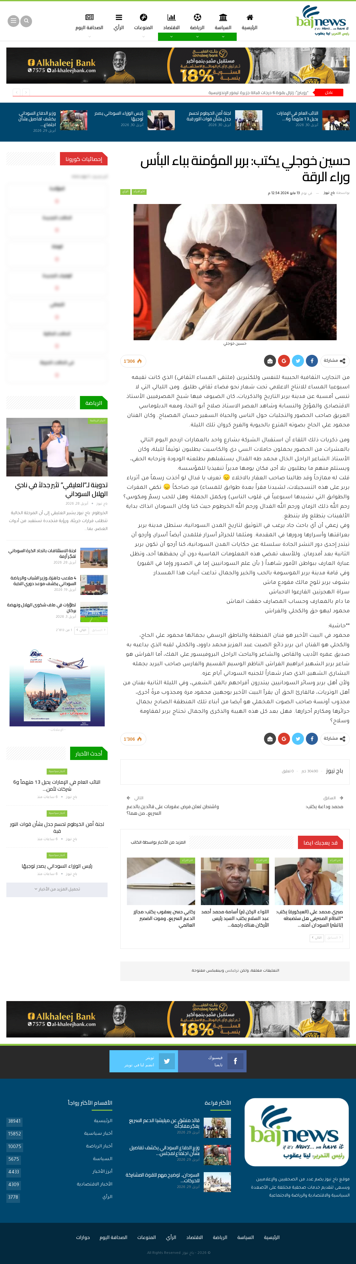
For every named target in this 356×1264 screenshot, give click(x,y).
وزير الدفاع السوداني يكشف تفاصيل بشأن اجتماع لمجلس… (164, 1150)
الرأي (109, 21)
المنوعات (134, 21)
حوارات (83, 1237)
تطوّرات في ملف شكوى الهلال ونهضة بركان (41, 608)
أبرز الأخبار (102, 1172)
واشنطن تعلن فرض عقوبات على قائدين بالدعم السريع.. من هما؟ (173, 810)
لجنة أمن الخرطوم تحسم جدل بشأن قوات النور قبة (209, 116)
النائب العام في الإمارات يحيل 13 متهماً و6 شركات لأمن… (57, 785)
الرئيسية (245, 21)
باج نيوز (188, 1253)
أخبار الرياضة (97, 420)
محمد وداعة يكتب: (324, 806)
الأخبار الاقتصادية (94, 1184)
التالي (317, 938)
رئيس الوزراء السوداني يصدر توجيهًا (119, 116)
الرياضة (190, 21)
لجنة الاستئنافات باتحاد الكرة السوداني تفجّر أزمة (42, 553)
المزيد (86, 21)
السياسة (217, 21)
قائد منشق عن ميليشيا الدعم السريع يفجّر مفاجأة (164, 1123)
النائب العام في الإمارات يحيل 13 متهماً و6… (297, 116)
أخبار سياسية (57, 771)
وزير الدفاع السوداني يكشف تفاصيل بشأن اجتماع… (37, 119)
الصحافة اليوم (114, 1237)
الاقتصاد (163, 21)
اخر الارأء (139, 192)
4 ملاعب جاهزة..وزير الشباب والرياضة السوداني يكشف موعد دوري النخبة (43, 581)
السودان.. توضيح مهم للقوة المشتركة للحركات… (163, 1177)
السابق (334, 938)
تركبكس (231, 971)
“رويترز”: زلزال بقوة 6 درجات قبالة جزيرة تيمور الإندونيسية (258, 92)
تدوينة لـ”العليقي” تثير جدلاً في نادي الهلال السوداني (61, 489)
